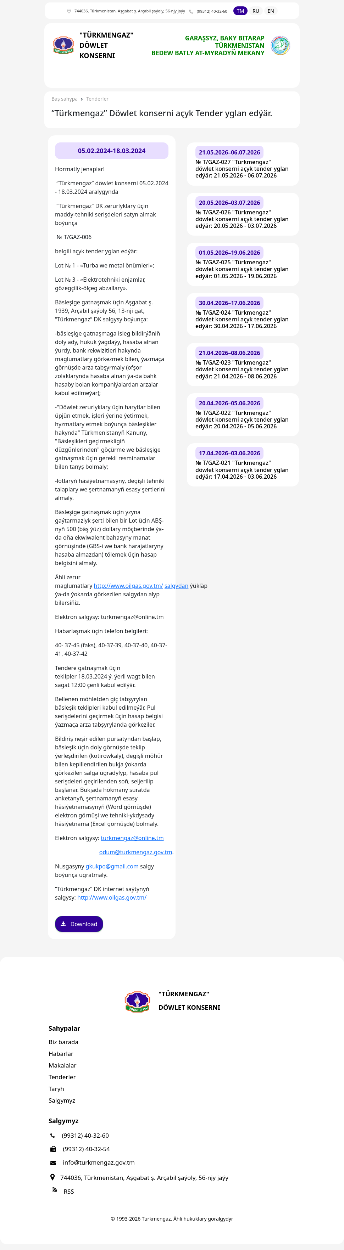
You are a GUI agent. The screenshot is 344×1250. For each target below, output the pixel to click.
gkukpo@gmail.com (112, 866)
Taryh (56, 1089)
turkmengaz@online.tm (132, 838)
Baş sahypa (64, 98)
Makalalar (62, 1065)
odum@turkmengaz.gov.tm (135, 852)
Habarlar (61, 1053)
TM (240, 10)
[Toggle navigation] (66, 76)
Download (79, 924)
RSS (61, 1191)
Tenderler (97, 98)
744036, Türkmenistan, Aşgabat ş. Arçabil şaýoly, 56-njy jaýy (138, 1177)
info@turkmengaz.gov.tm (92, 1162)
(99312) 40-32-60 (79, 1135)
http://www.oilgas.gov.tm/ (128, 586)
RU (256, 10)
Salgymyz (62, 1100)
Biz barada (63, 1042)
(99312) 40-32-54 (79, 1149)
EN (271, 10)
